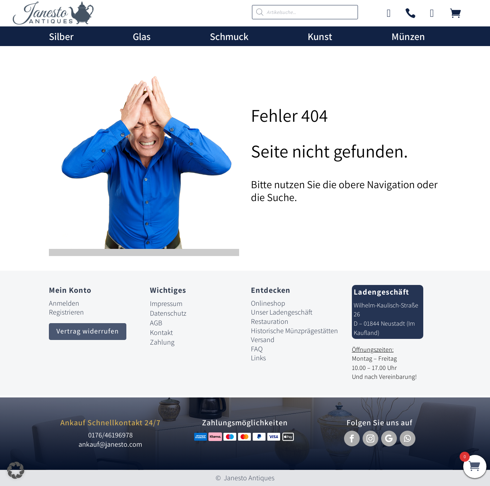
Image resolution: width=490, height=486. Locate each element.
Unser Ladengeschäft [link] (281, 312)
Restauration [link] (269, 321)
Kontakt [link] (161, 332)
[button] (352, 438)
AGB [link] (156, 322)
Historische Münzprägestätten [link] (294, 330)
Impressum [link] (166, 303)
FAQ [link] (257, 349)
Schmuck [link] (229, 36)
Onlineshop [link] (268, 303)
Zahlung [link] (162, 342)
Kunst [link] (320, 36)
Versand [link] (262, 339)
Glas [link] (142, 36)
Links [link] (258, 357)
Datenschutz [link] (168, 313)
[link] (53, 22)
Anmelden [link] (64, 303)
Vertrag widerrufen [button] (87, 331)
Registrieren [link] (66, 312)
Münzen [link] (408, 36)
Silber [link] (61, 36)
